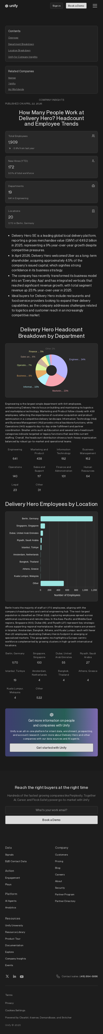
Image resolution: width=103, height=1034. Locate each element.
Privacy (9, 1002)
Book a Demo (76, 5)
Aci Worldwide (16, 89)
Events (9, 965)
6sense (12, 77)
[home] (11, 6)
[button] (94, 5)
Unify (8, 1024)
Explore (9, 951)
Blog (57, 867)
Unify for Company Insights (22, 56)
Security (60, 887)
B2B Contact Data (16, 861)
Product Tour (12, 938)
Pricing (59, 861)
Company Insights (15, 958)
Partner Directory (65, 900)
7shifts (12, 83)
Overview (13, 37)
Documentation (14, 945)
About (58, 881)
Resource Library (15, 931)
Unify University (14, 925)
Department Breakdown (21, 44)
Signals (9, 854)
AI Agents (11, 900)
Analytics (10, 907)
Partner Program (64, 894)
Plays (8, 884)
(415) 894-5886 (89, 976)
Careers (60, 874)
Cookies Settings (15, 1010)
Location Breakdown (19, 50)
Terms (9, 994)
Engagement (12, 877)
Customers (61, 854)
